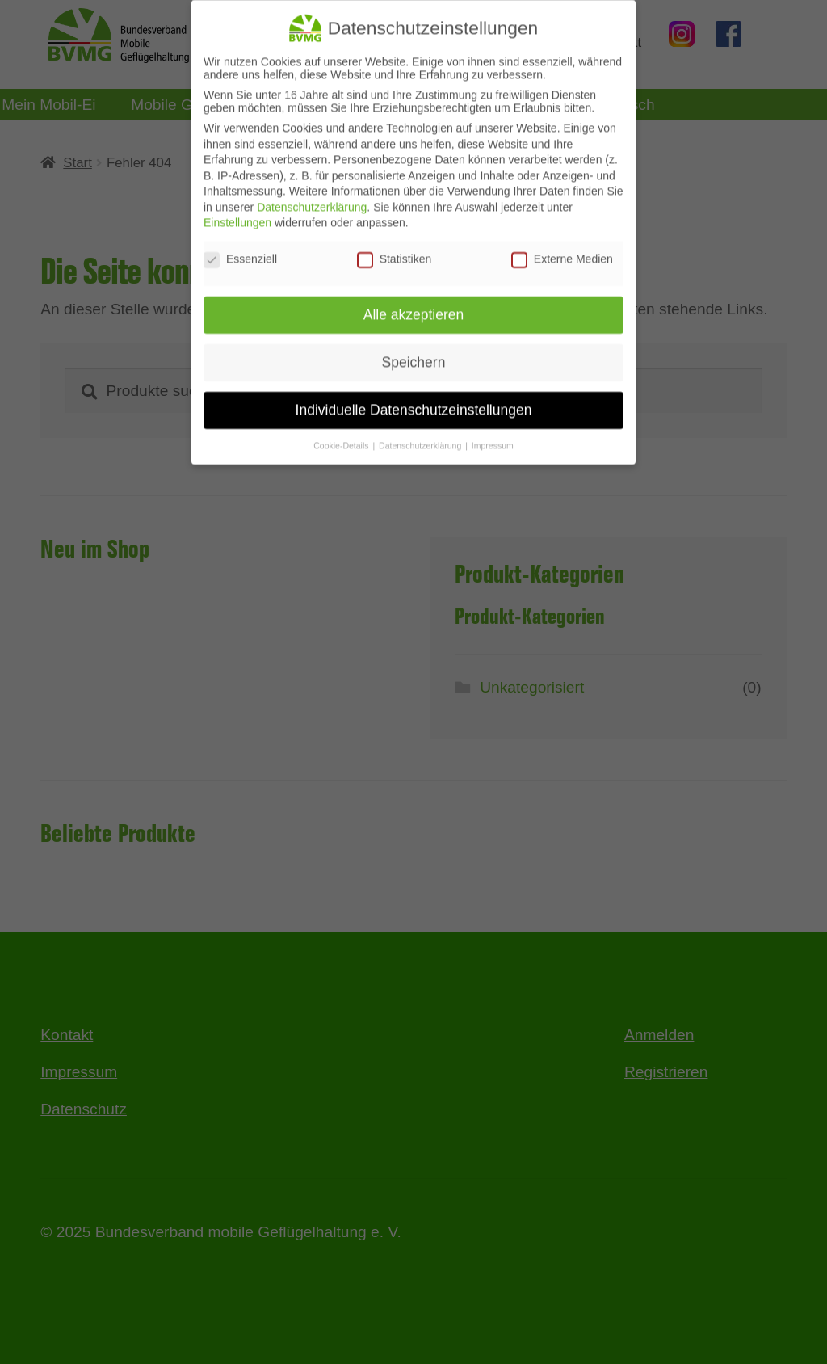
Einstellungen (237, 213)
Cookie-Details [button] (342, 435)
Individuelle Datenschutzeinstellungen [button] (414, 400)
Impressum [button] (493, 435)
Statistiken (394, 249)
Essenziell (240, 249)
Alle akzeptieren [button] (413, 305)
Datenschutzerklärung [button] (421, 435)
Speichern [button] (414, 352)
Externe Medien (562, 249)
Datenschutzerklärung (312, 197)
